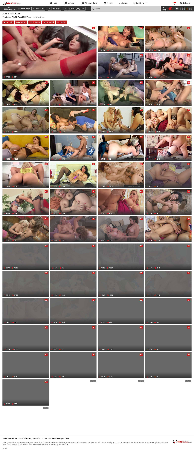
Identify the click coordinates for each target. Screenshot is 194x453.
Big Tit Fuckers (35, 22)
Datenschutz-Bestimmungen (54, 438)
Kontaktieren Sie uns (9, 438)
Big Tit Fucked (49, 22)
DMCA (39, 438)
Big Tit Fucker (21, 22)
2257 (68, 438)
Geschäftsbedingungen (27, 438)
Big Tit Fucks (8, 22)
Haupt (4, 13)
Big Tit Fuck (61, 22)
